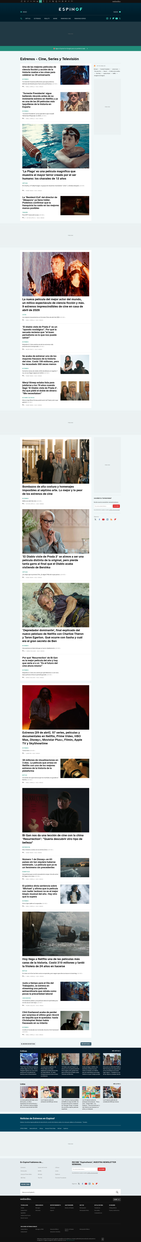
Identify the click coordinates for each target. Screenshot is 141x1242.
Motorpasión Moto (84, 1210)
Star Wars (98, 73)
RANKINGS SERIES (80, 18)
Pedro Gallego (30, 1005)
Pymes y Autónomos (114, 1210)
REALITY (47, 18)
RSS (111, 519)
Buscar (117, 1192)
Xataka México (24, 1229)
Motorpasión (83, 1208)
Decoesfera (97, 1210)
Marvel (105, 71)
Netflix (114, 73)
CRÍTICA (27, 18)
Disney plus (26, 871)
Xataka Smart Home (25, 1215)
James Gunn (115, 69)
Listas (24, 314)
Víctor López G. (31, 218)
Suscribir (116, 506)
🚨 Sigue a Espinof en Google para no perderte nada (69, 48)
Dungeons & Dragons (99, 75)
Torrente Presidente (105, 69)
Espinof (70, 9)
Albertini (28, 753)
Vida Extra (37, 1210)
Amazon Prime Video (50, 1128)
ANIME (55, 18)
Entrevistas (26, 847)
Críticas (25, 183)
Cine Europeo (26, 998)
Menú (25, 12)
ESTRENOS (37, 18)
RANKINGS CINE (66, 18)
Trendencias (97, 1208)
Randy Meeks (29, 190)
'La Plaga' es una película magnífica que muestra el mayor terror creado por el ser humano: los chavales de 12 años (49, 175)
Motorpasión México (85, 1229)
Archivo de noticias (29, 1044)
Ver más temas (25, 1184)
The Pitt (40, 1178)
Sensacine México (54, 1229)
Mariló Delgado (31, 651)
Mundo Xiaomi (24, 1218)
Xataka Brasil (24, 1232)
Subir (115, 1199)
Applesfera (23, 1213)
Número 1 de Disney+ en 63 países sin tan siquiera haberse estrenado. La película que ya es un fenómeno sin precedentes (39, 863)
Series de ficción (33, 1128)
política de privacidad (114, 510)
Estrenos (25, 79)
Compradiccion (98, 1213)
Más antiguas (85, 1044)
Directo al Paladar (69, 1208)
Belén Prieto (30, 349)
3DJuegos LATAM (39, 1229)
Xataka (22, 1208)
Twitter (120, 18)
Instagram (107, 18)
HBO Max (23, 1178)
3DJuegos (37, 1208)
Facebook (110, 18)
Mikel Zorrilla (30, 86)
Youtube (117, 18)
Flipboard (113, 18)
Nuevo (116, 12)
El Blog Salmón (113, 1208)
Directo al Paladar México (69, 1229)
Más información (70, 1240)
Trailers (25, 212)
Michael (96, 69)
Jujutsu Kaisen (106, 73)
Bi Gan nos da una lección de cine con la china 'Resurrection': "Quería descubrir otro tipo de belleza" (53, 839)
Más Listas (116, 1084)
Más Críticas (116, 1051)
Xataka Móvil (24, 1210)
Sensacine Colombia (55, 1232)
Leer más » (55, 84)
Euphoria (65, 1128)
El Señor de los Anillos (114, 71)
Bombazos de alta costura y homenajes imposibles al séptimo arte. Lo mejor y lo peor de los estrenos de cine (52, 490)
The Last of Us (97, 71)
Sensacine (52, 1208)
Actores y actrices (28, 397)
